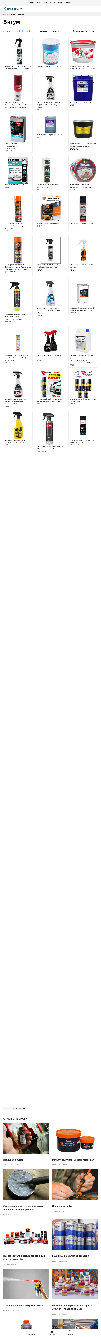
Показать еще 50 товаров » (15, 1108)
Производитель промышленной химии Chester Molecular (24, 1258)
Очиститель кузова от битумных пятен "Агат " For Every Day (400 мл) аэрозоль (17, 358)
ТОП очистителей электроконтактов (23, 1305)
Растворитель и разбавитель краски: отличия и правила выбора (72, 1307)
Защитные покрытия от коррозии (70, 1256)
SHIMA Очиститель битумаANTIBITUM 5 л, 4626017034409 (13, 146)
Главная (5, 14)
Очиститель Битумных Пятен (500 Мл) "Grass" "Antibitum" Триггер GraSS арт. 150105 (49, 105)
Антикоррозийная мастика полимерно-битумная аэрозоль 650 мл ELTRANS (17, 226)
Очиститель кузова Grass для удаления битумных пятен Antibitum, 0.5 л (15, 401)
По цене (16, 31)
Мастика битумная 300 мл (14, 185)
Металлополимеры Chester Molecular (73, 1159)
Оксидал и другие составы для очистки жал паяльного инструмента (25, 1208)
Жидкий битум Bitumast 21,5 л (81, 102)
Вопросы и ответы (56, 3)
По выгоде (26, 31)
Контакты (68, 3)
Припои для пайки (62, 1206)
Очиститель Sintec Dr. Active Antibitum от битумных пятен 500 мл (49, 310)
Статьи (38, 3)
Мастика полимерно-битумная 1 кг (49, 223)
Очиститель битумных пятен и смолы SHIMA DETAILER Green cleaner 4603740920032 (16, 317)
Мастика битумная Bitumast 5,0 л (49, 66)
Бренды (45, 3)
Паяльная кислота (13, 1159)
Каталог (31, 3)
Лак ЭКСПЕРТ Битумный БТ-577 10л (50, 135)
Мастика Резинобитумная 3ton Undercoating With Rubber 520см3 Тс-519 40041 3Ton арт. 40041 (17, 105)
